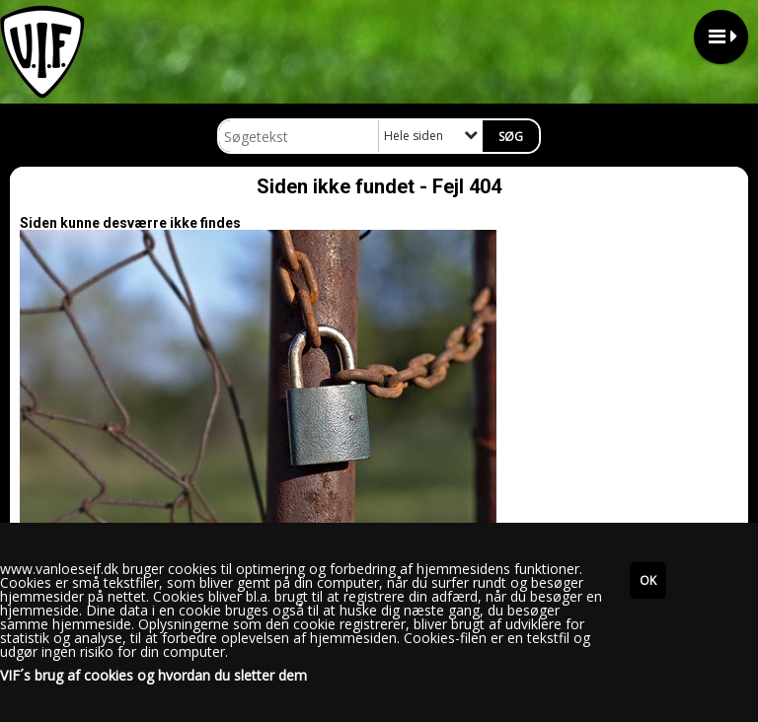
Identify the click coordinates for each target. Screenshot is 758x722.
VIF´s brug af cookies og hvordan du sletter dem (153, 676)
